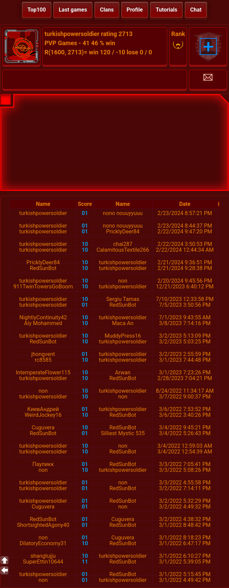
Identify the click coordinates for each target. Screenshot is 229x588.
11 (85, 561)
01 (85, 213)
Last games (73, 9)
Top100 (37, 9)
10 (85, 244)
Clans (106, 9)
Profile (135, 9)
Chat (195, 9)
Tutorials (166, 9)
